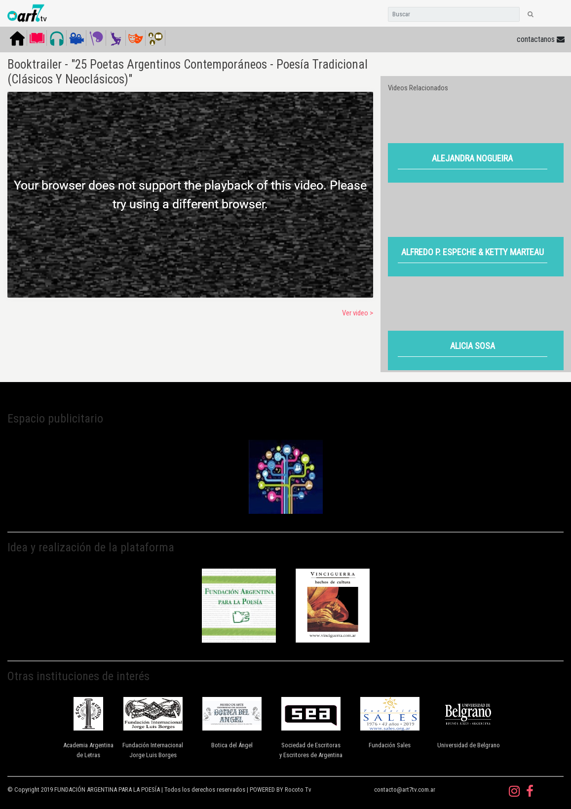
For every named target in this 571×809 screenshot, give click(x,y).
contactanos (541, 39)
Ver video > (357, 312)
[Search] (454, 14)
